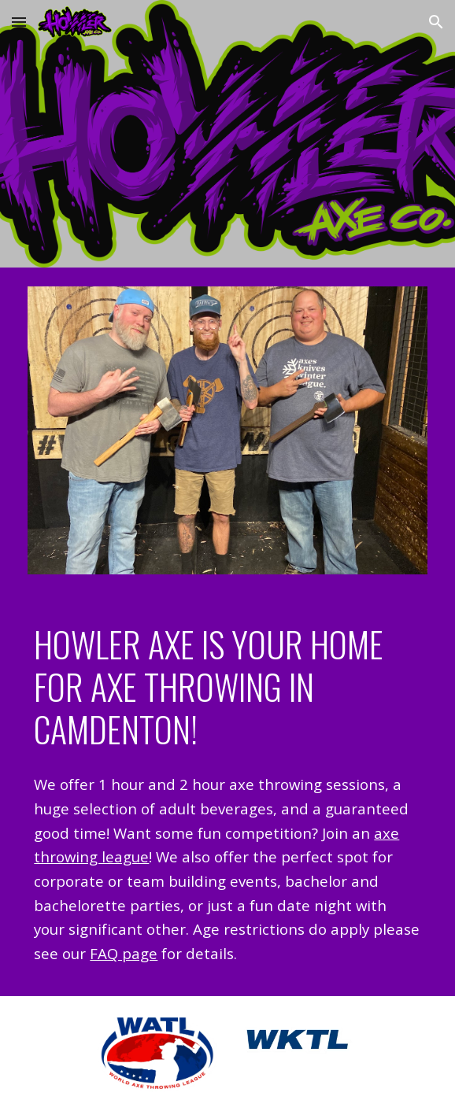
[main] (227, 687)
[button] (19, 21)
